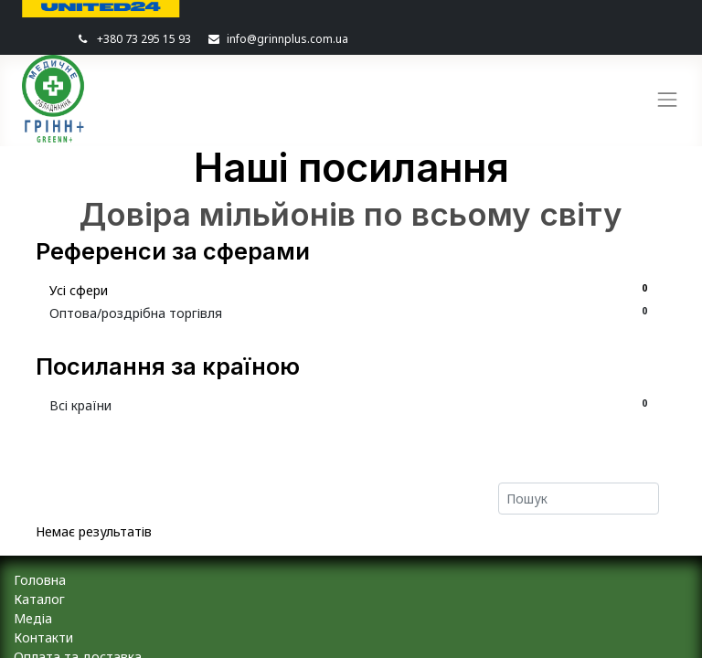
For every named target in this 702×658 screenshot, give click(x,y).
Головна (40, 580)
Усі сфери (351, 290)
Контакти (43, 637)
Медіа (33, 618)
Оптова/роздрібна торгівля (351, 312)
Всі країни (351, 405)
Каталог (39, 599)
